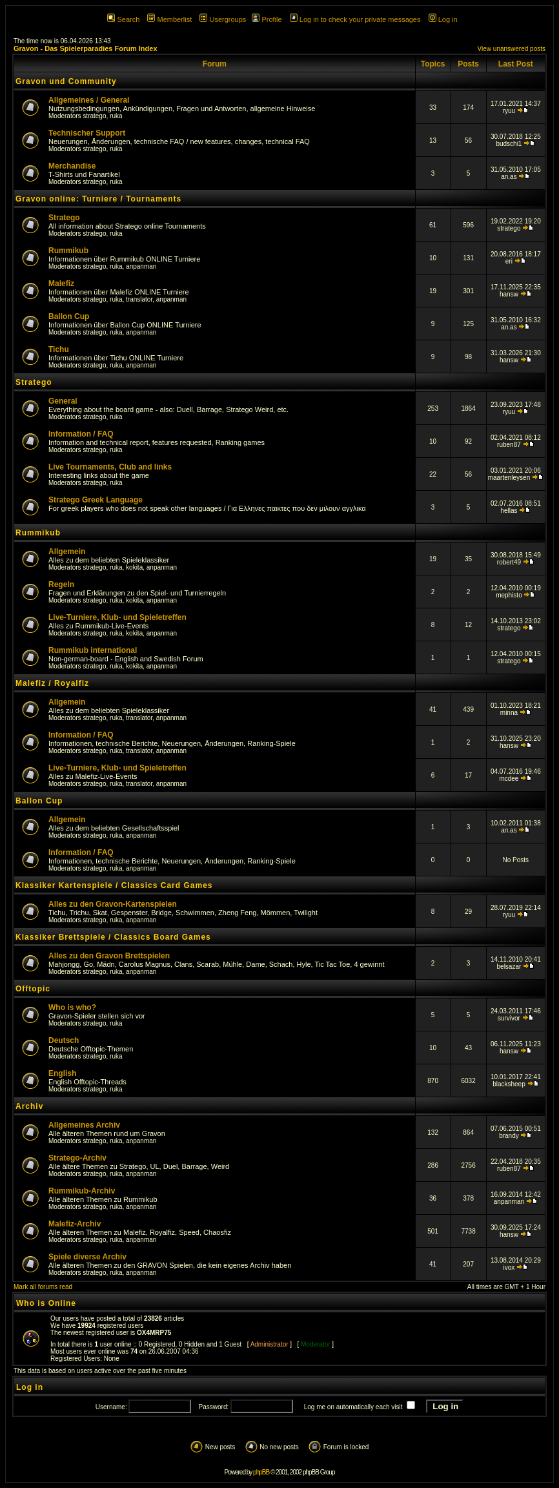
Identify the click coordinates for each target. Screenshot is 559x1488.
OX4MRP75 (154, 1332)
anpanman (141, 266)
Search (123, 19)
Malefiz (61, 283)
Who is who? (72, 1007)
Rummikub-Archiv (81, 1190)
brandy (509, 1135)
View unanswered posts (511, 48)
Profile (266, 19)
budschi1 (509, 143)
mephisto (509, 595)
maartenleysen (509, 477)
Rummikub (68, 250)
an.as (508, 176)
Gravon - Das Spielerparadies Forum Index (86, 48)
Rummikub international (92, 650)
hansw (509, 294)
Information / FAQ (81, 434)
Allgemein (66, 551)
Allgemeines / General (88, 100)
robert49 (509, 562)
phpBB (261, 1472)
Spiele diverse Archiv (87, 1256)
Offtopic (32, 988)
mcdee (508, 778)
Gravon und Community (66, 81)
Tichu (58, 349)
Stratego (64, 217)
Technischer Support (86, 133)
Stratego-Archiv (77, 1157)
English (62, 1073)
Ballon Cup (68, 316)
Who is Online (46, 1303)
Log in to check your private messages (355, 19)
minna (509, 712)
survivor (509, 1018)
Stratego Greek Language (95, 499)
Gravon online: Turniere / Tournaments (98, 198)
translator (139, 299)
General (62, 401)
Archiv (29, 1106)
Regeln (61, 584)
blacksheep (509, 1084)
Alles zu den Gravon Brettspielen (109, 955)
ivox (509, 1267)
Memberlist (169, 19)
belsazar (509, 966)
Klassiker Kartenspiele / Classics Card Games (113, 885)
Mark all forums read (43, 1286)
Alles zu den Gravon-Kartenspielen (112, 904)
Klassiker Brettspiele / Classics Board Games (113, 937)
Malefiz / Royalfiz (52, 683)
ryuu (509, 110)
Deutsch (63, 1040)
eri (509, 261)
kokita (134, 567)
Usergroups (222, 19)
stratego (94, 115)
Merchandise (72, 165)
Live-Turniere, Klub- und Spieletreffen (117, 617)
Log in (443, 19)
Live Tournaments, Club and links (110, 466)
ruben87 (509, 444)
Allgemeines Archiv (84, 1125)
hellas (508, 510)
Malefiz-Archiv (74, 1223)
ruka (116, 115)
